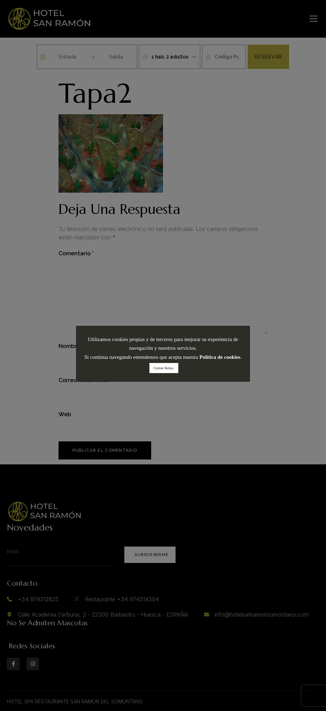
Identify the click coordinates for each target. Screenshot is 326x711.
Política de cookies (220, 357)
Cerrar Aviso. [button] (164, 368)
